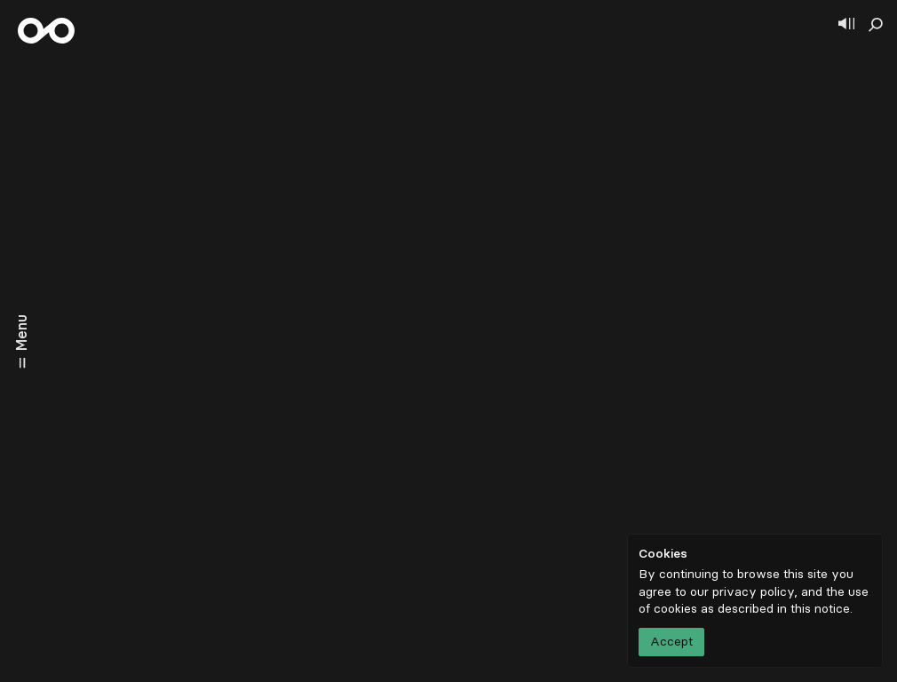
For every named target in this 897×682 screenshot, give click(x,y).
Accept (671, 641)
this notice (820, 608)
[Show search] (876, 25)
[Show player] (846, 25)
